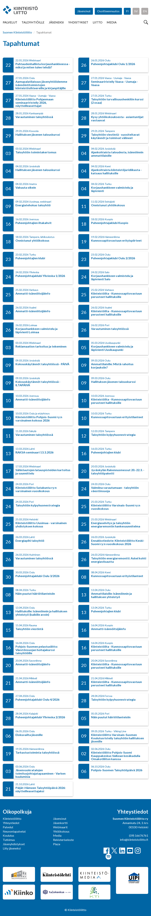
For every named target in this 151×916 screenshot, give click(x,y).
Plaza (56, 844)
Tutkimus (9, 839)
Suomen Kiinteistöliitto (17, 32)
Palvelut (10, 22)
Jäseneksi (56, 22)
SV (136, 11)
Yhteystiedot (11, 823)
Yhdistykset (78, 22)
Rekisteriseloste (63, 839)
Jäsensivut (83, 11)
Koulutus (8, 835)
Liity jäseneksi (12, 848)
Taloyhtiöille (33, 22)
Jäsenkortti (60, 823)
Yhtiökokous (61, 831)
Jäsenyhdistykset (14, 844)
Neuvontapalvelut (14, 831)
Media (112, 22)
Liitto (97, 22)
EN (145, 11)
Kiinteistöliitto (12, 818)
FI (127, 11)
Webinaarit (60, 827)
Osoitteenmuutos (108, 11)
